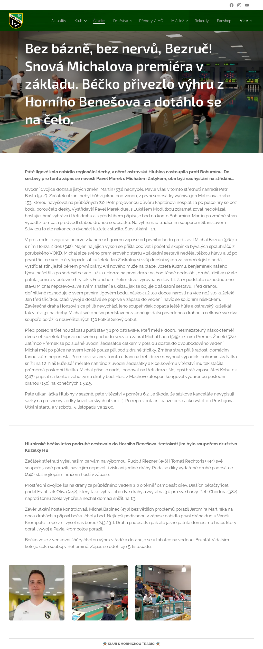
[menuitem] (50, 20)
